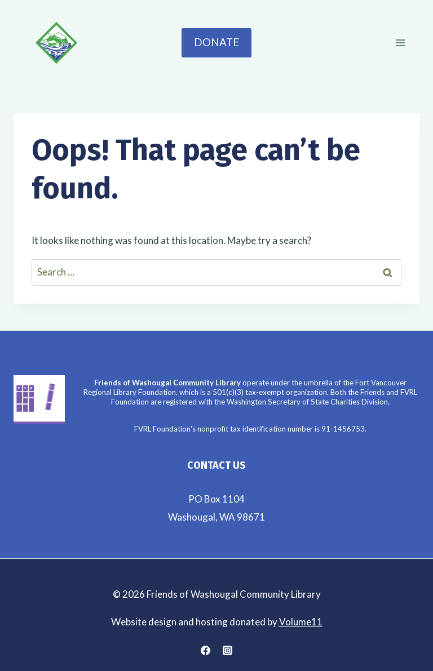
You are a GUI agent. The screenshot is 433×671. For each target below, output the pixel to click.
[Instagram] (227, 650)
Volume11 (300, 622)
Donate (216, 42)
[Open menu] (400, 42)
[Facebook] (205, 650)
